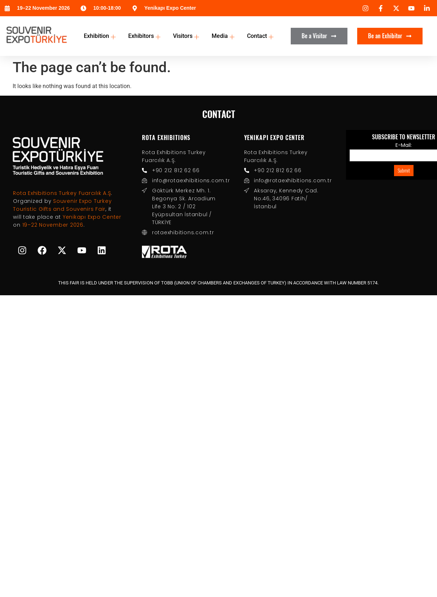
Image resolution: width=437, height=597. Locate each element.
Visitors (187, 35)
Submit (404, 170)
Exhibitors (145, 35)
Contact (261, 35)
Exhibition (100, 35)
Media (224, 35)
